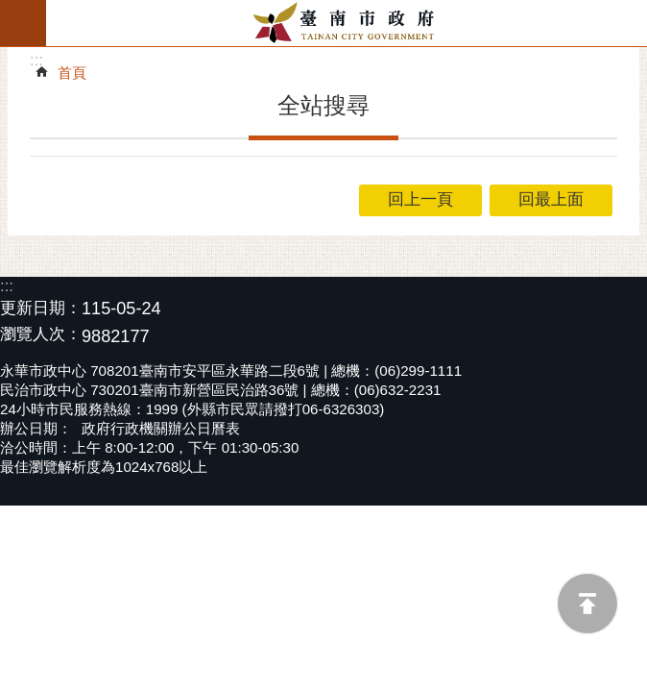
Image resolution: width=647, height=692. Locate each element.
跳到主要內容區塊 (10, 10)
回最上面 (587, 603)
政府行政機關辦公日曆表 (161, 428)
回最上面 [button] (551, 199)
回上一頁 (420, 199)
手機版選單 (23, 23)
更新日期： (41, 308)
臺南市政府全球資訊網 (346, 23)
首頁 (72, 72)
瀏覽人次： (41, 335)
